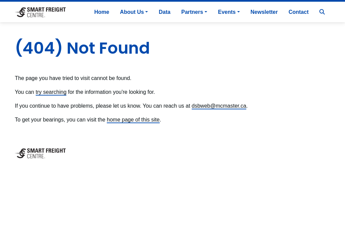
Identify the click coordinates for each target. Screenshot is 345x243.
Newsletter (264, 12)
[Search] (322, 12)
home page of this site (133, 120)
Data (164, 12)
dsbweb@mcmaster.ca (219, 106)
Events (227, 12)
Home (101, 12)
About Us (132, 12)
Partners (192, 12)
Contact (298, 12)
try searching (51, 92)
